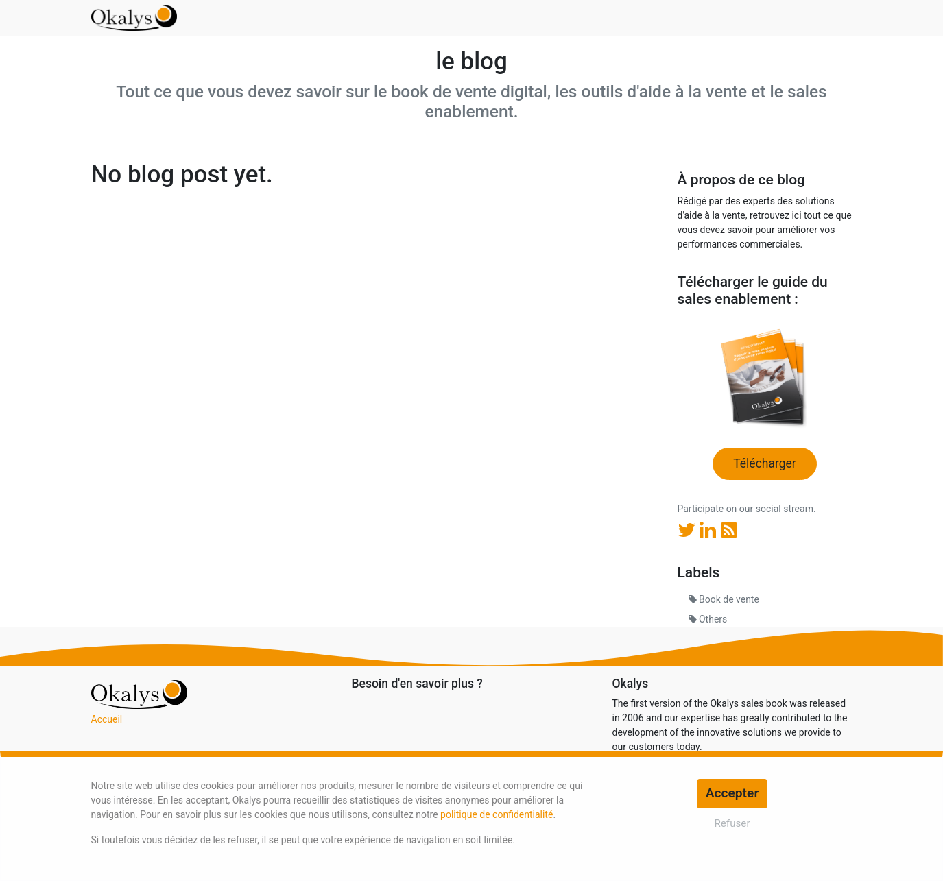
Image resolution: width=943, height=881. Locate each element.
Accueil (107, 719)
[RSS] (729, 530)
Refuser (732, 823)
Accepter (732, 793)
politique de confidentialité (496, 814)
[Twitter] (689, 530)
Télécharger (764, 463)
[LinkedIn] (710, 530)
